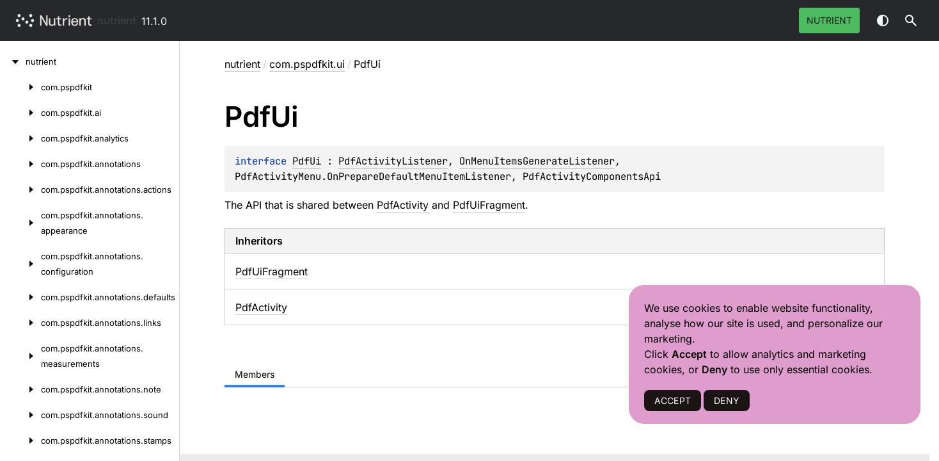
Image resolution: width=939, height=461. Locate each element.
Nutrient (829, 20)
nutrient (116, 20)
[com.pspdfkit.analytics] (20, 138)
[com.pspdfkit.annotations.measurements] (20, 356)
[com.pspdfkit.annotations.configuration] (20, 263)
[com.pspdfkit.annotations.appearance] (20, 222)
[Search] (911, 20)
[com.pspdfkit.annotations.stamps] (20, 440)
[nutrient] (13, 61)
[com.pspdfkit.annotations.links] (20, 323)
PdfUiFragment (489, 204)
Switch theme (883, 20)
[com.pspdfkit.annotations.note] (20, 389)
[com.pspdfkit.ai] (20, 112)
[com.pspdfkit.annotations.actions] (20, 189)
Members (254, 374)
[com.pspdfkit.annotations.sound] (20, 415)
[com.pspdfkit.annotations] (20, 164)
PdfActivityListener (393, 161)
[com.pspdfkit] (20, 87)
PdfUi (306, 161)
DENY (726, 400)
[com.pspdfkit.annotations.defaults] (20, 297)
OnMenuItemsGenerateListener (537, 161)
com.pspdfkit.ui (307, 64)
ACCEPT (672, 400)
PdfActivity (403, 204)
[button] (911, 20)
